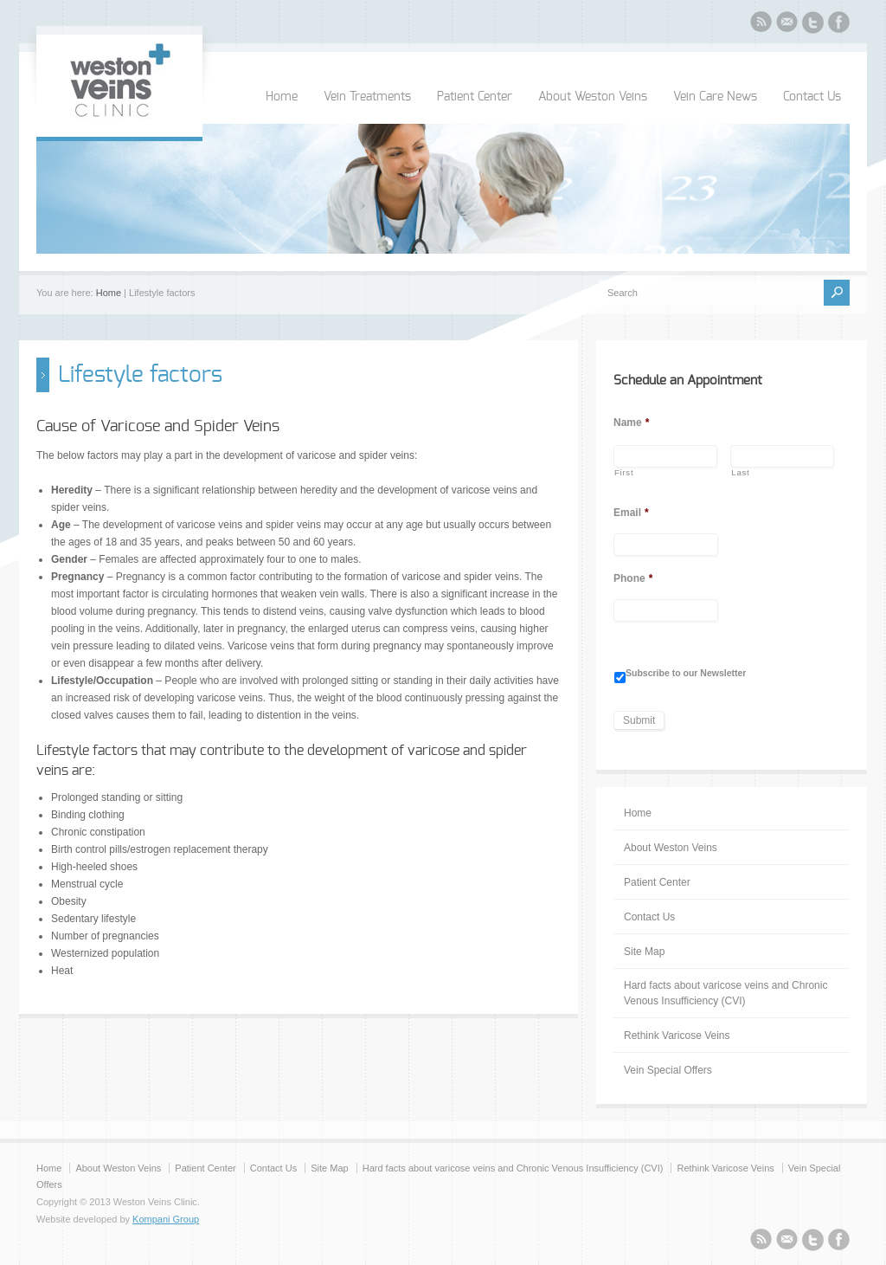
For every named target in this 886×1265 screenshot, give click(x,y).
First (623, 472)
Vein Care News (715, 97)
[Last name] (782, 456)
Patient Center (474, 97)
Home (282, 97)
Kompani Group (165, 1219)
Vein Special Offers (668, 1070)
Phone (632, 578)
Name (631, 422)
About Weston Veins (592, 97)
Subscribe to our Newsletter (686, 673)
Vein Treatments (367, 97)
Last (740, 472)
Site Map (644, 952)
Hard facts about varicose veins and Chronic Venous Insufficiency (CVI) (725, 993)
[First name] (665, 456)
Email (631, 513)
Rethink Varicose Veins (677, 1035)
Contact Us (812, 97)
